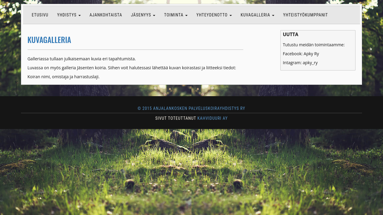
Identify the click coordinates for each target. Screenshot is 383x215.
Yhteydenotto (214, 15)
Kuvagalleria (257, 15)
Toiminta (176, 15)
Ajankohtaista (105, 15)
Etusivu (40, 15)
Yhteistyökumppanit (305, 15)
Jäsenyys (143, 15)
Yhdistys (69, 15)
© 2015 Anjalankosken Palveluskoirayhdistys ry (191, 108)
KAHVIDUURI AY (212, 118)
